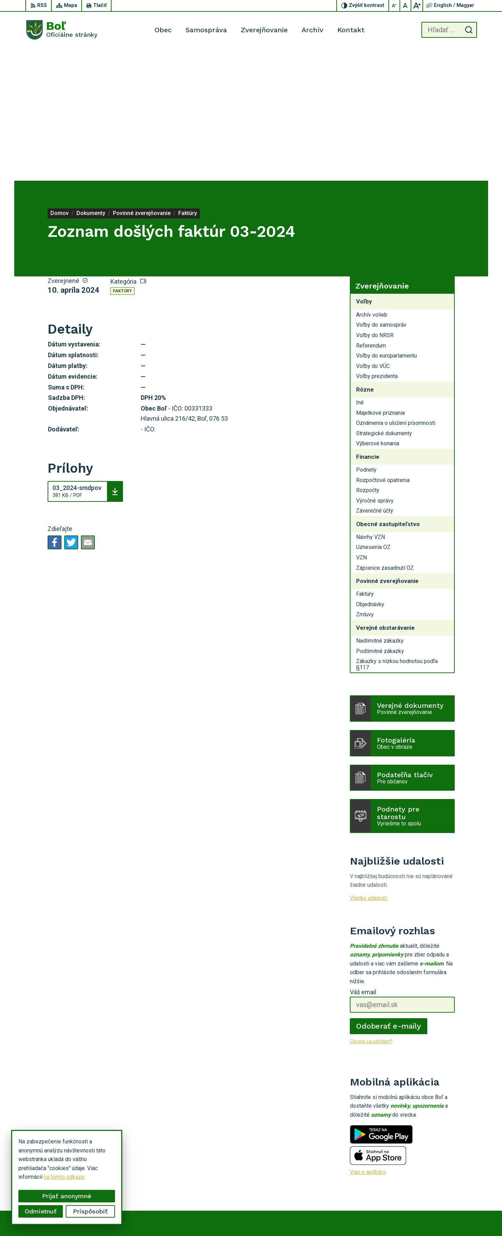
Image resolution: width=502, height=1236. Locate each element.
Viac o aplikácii (368, 1039)
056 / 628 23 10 (448, 1178)
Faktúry (122, 158)
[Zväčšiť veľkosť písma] (416, 5)
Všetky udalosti (368, 766)
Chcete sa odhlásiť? (371, 909)
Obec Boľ (377, 1217)
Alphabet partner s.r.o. (294, 1217)
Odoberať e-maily (388, 894)
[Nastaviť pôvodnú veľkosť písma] (405, 5)
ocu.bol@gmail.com (452, 1186)
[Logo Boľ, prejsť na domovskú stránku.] (61, 29)
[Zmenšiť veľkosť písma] (394, 5)
